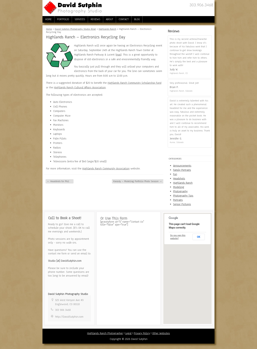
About (109, 19)
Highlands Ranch (107, 29)
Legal (128, 333)
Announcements (182, 165)
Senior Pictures (182, 204)
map (118, 54)
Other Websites (161, 333)
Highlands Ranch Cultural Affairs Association (80, 87)
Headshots (179, 178)
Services (80, 19)
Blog (137, 19)
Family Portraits (182, 170)
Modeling (178, 187)
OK (198, 236)
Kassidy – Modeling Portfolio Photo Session (137, 181)
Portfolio (63, 19)
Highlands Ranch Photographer (105, 333)
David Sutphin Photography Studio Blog (75, 29)
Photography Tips (183, 195)
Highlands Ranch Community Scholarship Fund (134, 83)
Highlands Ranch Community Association (106, 168)
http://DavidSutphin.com (69, 316)
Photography (180, 191)
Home (48, 19)
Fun (175, 174)
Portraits (178, 200)
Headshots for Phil (58, 181)
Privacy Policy (142, 333)
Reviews (95, 19)
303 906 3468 (63, 310)
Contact (124, 19)
